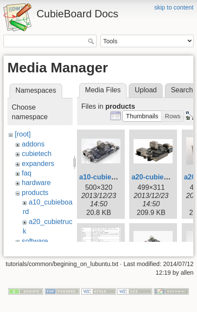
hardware (36, 182)
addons (33, 144)
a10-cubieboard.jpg (111, 177)
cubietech (37, 153)
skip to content (174, 7)
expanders (38, 163)
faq (26, 173)
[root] (22, 134)
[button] (142, 116)
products (35, 192)
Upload (146, 90)
